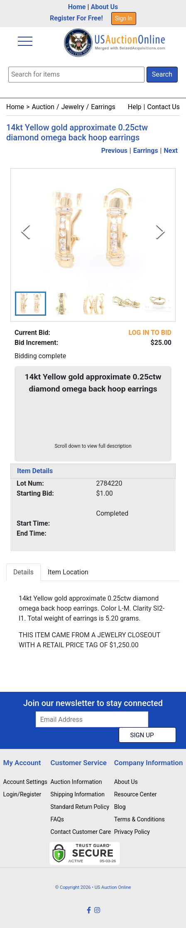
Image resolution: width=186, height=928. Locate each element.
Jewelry (72, 107)
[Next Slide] (160, 231)
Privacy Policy (132, 831)
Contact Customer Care (81, 831)
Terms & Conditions (139, 819)
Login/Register (22, 794)
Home (77, 7)
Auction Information (76, 781)
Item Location (68, 572)
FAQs (57, 819)
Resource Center (135, 794)
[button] (30, 304)
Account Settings (25, 781)
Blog (120, 806)
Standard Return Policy (80, 806)
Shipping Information (78, 794)
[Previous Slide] (25, 231)
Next (171, 151)
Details (23, 572)
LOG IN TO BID (149, 333)
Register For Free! (76, 18)
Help (135, 107)
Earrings (103, 107)
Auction (43, 107)
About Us (104, 7)
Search (162, 74)
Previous (114, 151)
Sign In (123, 18)
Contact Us (163, 107)
